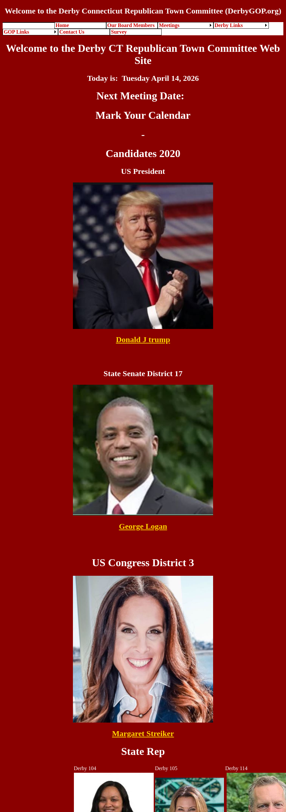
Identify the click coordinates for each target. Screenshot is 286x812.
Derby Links (228, 25)
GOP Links (16, 32)
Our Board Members (131, 25)
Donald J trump (143, 339)
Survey (119, 32)
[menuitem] (28, 22)
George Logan (143, 526)
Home (62, 25)
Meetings (169, 25)
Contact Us (71, 32)
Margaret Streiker (143, 733)
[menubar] (143, 28)
